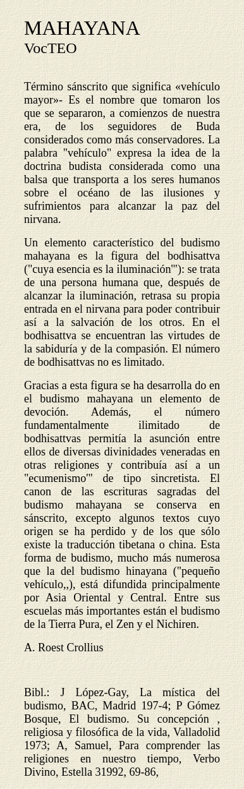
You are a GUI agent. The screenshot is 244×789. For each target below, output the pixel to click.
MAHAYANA (82, 27)
